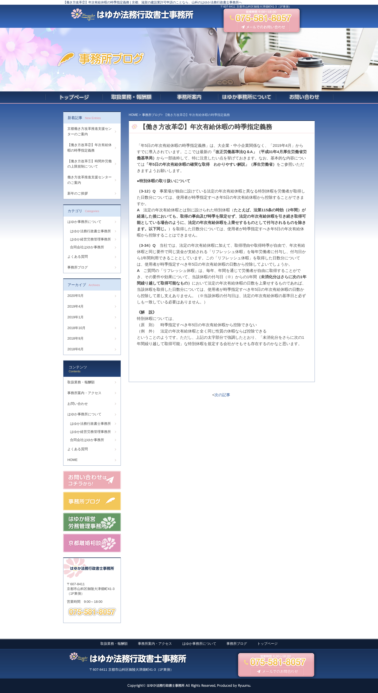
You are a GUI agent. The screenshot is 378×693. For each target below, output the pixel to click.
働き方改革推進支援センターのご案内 (89, 180)
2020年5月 (75, 296)
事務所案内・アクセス (84, 393)
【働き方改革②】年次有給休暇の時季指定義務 (89, 147)
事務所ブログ (77, 267)
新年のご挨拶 (77, 193)
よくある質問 (77, 257)
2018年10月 (76, 328)
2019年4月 (75, 306)
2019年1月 (75, 317)
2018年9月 (75, 338)
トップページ (267, 644)
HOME (72, 460)
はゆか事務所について (84, 222)
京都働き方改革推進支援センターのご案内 (89, 131)
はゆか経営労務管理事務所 (90, 239)
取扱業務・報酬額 (81, 382)
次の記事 (222, 395)
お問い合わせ (77, 404)
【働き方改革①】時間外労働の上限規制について (89, 164)
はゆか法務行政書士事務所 (90, 231)
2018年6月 (75, 349)
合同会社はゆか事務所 (87, 247)
